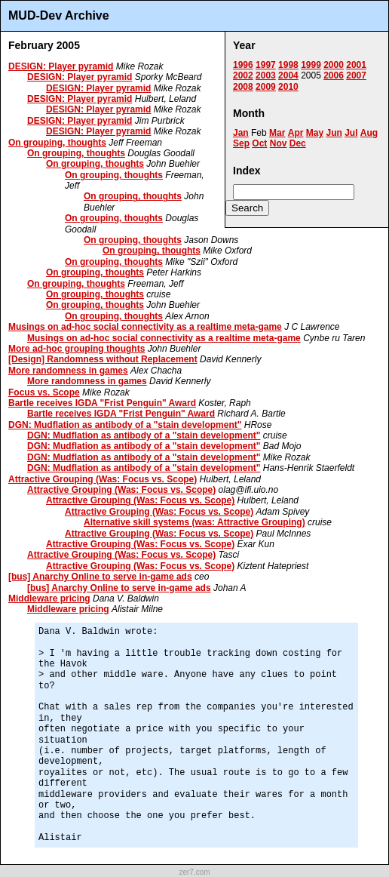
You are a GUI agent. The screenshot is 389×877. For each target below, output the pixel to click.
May (314, 133)
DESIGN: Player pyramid (60, 66)
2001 (356, 65)
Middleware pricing (49, 598)
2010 (288, 87)
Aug (369, 133)
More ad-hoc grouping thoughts (76, 348)
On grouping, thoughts (57, 142)
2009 (266, 87)
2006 (333, 75)
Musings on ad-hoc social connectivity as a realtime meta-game (145, 327)
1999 (311, 65)
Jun (334, 133)
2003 (266, 75)
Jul (351, 133)
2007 (356, 75)
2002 (243, 75)
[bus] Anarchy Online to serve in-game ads (100, 576)
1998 (288, 65)
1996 (243, 65)
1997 (266, 65)
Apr (296, 133)
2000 (333, 65)
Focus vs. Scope (44, 392)
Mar (277, 133)
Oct (259, 143)
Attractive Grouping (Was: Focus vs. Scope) (102, 479)
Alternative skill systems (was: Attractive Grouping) (194, 522)
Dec (297, 143)
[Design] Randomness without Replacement (103, 359)
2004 (288, 75)
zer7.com (194, 872)
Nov (278, 143)
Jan (241, 133)
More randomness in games (68, 370)
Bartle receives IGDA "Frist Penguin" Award (102, 403)
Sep (241, 143)
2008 (243, 87)
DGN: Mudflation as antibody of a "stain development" (124, 425)
